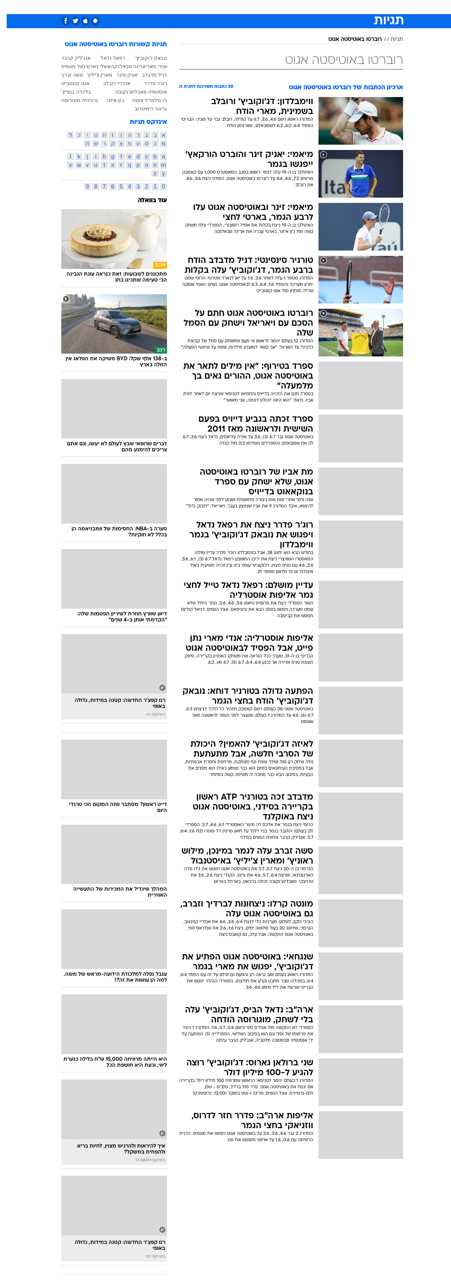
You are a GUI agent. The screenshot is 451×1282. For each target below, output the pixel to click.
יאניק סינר (120, 75)
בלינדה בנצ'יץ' (69, 92)
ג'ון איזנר (108, 100)
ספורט (326, 7)
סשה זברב (65, 75)
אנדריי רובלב (110, 83)
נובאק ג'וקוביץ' (144, 58)
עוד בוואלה (145, 201)
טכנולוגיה (170, 7)
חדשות (350, 7)
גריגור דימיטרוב (144, 109)
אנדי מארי (149, 66)
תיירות (197, 7)
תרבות (303, 7)
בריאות (221, 7)
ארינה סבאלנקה (121, 66)
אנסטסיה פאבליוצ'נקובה (134, 92)
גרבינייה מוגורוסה (73, 100)
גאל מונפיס (67, 66)
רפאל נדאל (106, 58)
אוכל (243, 7)
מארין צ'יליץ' (93, 75)
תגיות (390, 39)
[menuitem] (346, 7)
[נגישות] (9, 7)
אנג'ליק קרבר (69, 58)
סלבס (281, 7)
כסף (261, 7)
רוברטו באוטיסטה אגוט (348, 39)
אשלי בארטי (91, 66)
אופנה (145, 7)
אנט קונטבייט (69, 83)
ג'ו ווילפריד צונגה (142, 100)
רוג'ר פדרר (148, 83)
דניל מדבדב (147, 75)
